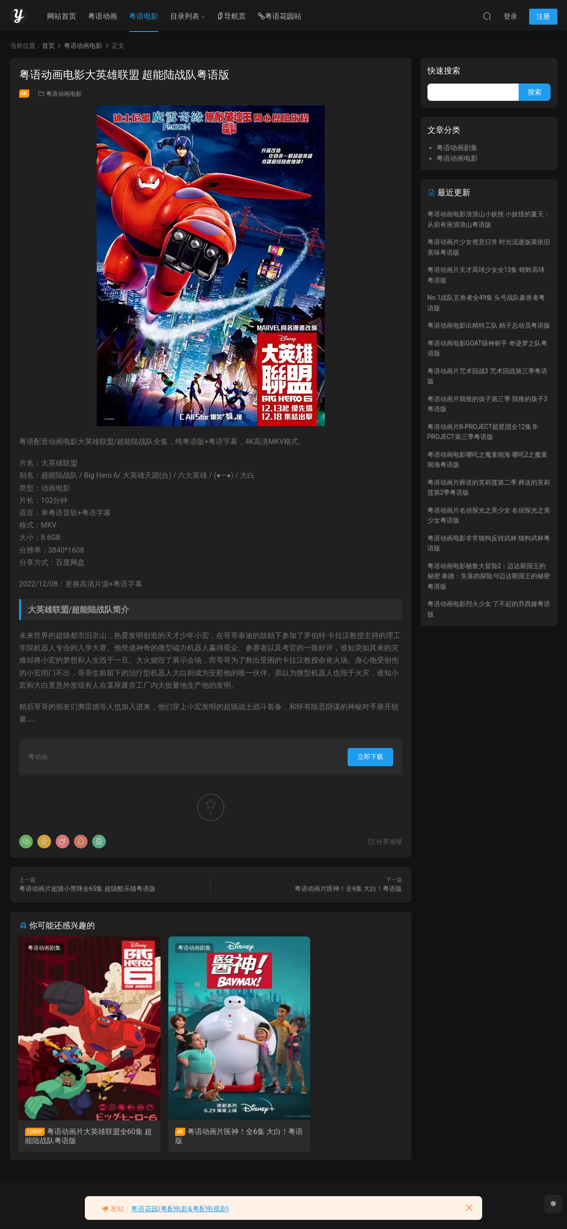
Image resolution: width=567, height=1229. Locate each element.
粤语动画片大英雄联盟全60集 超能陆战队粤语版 (79, 1136)
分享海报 (385, 841)
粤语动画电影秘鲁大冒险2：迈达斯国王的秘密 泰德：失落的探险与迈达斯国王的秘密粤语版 (488, 576)
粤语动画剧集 (45, 948)
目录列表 (184, 16)
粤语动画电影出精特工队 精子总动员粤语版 (488, 325)
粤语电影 (143, 16)
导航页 (231, 16)
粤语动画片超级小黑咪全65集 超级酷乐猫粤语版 (87, 888)
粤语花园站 (280, 16)
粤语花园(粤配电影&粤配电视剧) (180, 1209)
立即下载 (370, 756)
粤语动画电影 (64, 93)
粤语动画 (102, 16)
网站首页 (61, 16)
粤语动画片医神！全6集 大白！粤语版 (348, 888)
